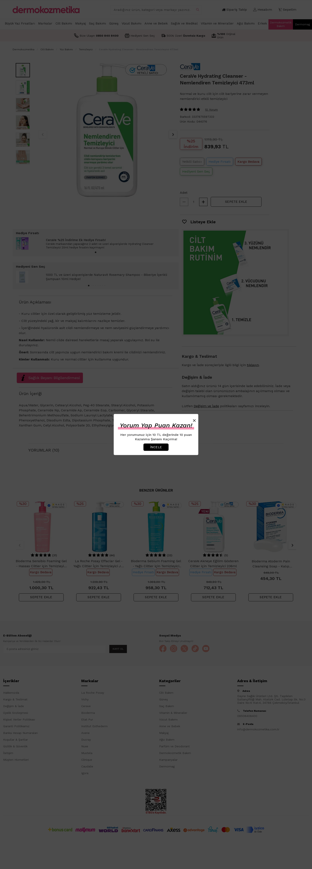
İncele (156, 447)
